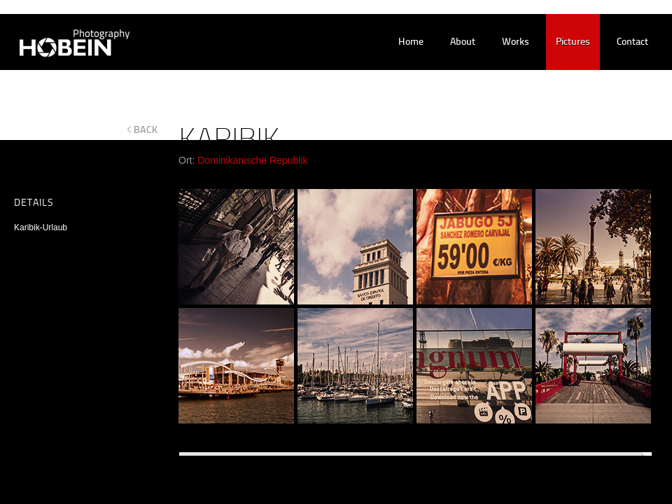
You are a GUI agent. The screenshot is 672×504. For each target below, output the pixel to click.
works (515, 42)
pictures (573, 42)
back (145, 129)
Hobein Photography (65, 42)
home (411, 42)
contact (632, 42)
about (462, 42)
